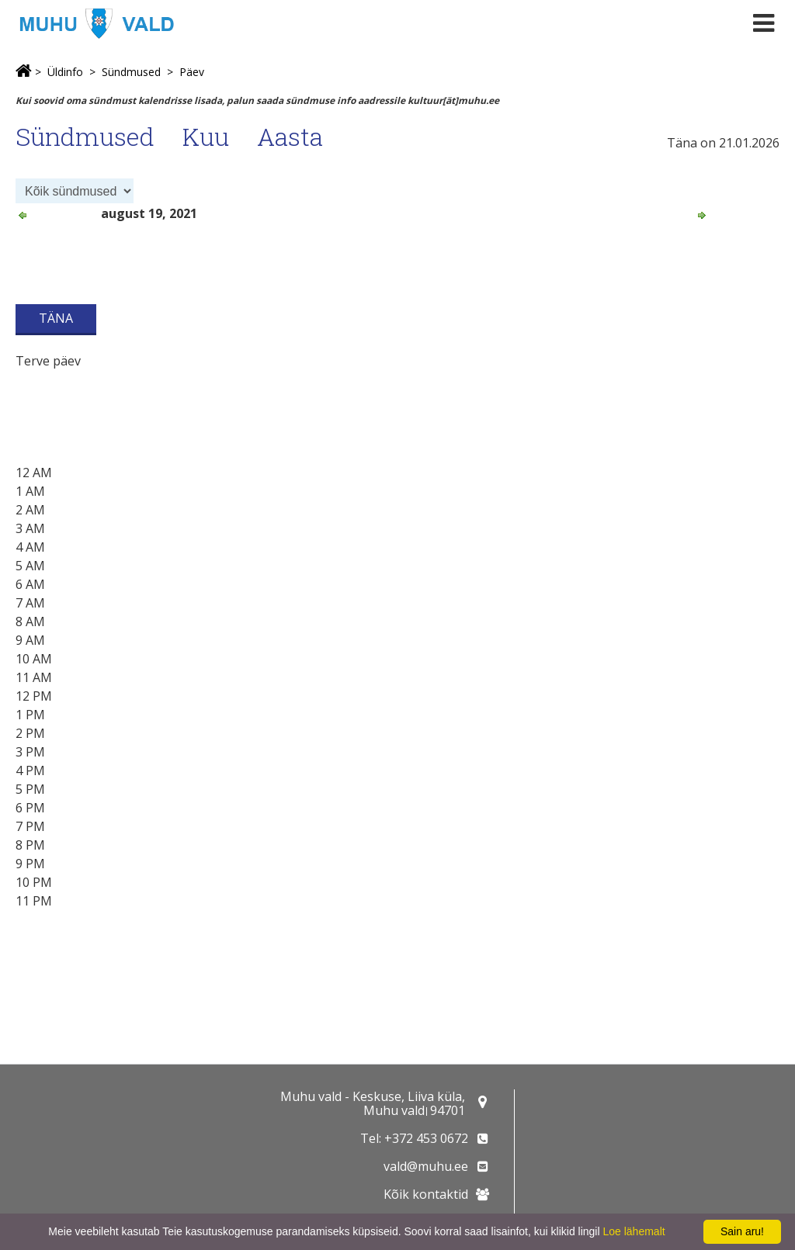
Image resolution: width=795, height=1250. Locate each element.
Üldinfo (65, 71)
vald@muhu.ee (426, 1166)
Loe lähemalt (633, 1231)
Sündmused (131, 71)
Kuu (205, 136)
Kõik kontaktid (426, 1194)
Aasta (290, 136)
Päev (191, 71)
